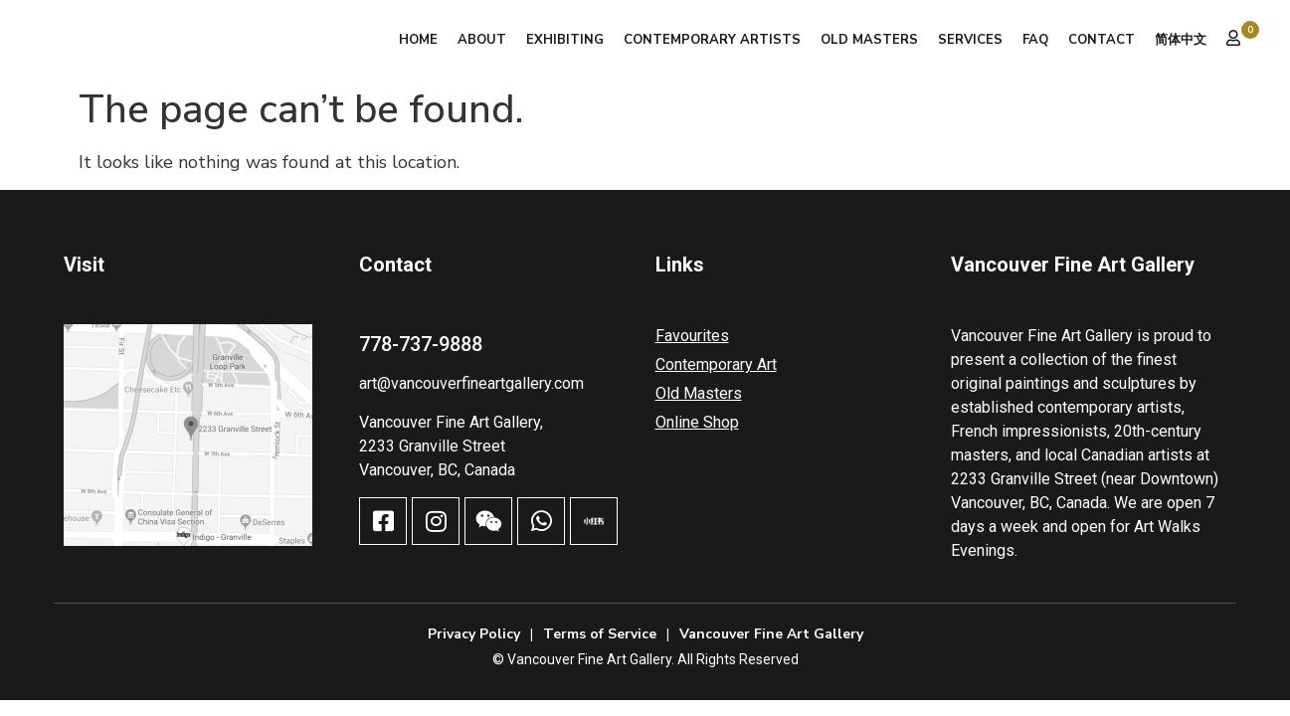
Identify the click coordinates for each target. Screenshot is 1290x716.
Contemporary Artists (712, 40)
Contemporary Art (716, 364)
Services (970, 40)
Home (418, 40)
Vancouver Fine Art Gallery (771, 634)
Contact (1101, 40)
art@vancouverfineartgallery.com (471, 383)
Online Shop (697, 422)
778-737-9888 (420, 344)
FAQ (1035, 40)
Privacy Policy (474, 634)
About (482, 40)
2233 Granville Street (432, 446)
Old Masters (869, 40)
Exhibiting (565, 40)
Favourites (692, 335)
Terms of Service (599, 634)
